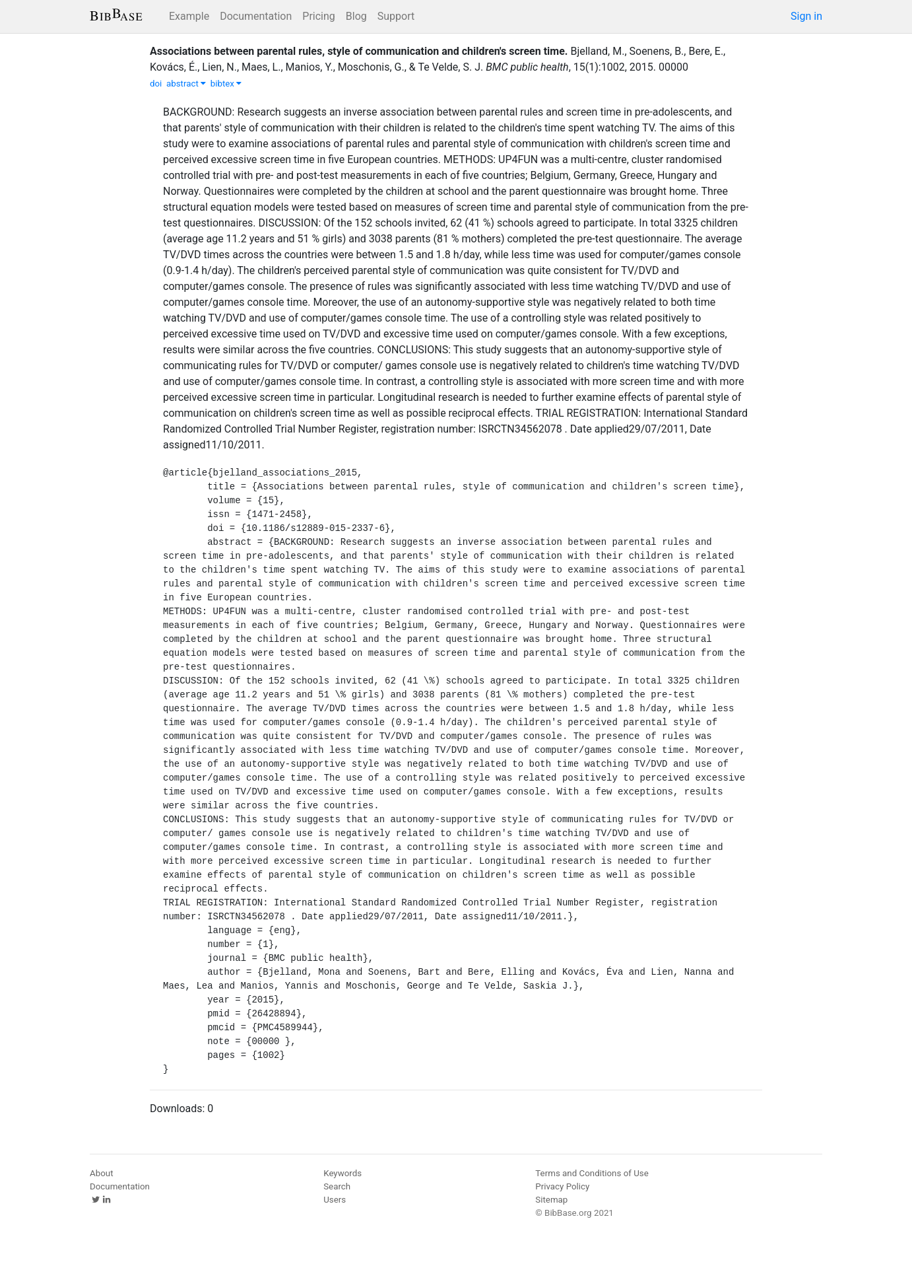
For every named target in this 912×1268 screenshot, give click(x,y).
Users (334, 1200)
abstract (186, 83)
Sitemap (551, 1200)
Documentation (256, 16)
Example (189, 16)
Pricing (318, 16)
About (102, 1173)
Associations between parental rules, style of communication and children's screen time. (359, 51)
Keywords (342, 1173)
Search (336, 1186)
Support (395, 16)
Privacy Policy (562, 1186)
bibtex (226, 83)
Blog (356, 16)
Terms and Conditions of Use (591, 1173)
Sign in (806, 16)
